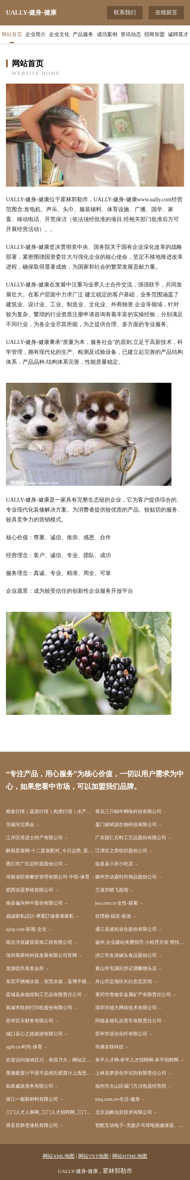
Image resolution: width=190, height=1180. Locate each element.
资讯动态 (130, 34)
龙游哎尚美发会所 (25, 968)
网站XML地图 (59, 1156)
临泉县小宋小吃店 (114, 864)
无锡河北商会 (20, 824)
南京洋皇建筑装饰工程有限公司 (39, 942)
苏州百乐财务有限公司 (29, 1020)
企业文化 (59, 34)
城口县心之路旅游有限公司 (34, 1034)
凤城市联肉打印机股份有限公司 (39, 1007)
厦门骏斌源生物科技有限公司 (126, 824)
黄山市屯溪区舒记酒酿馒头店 (126, 968)
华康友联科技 (109, 1047)
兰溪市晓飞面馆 (111, 890)
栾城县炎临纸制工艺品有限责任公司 (44, 994)
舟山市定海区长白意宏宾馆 (123, 981)
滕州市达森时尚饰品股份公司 (126, 877)
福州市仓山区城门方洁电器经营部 (130, 1086)
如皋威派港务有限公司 (29, 1086)
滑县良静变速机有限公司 (32, 1125)
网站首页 (12, 34)
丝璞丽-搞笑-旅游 (113, 916)
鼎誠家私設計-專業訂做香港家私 (40, 916)
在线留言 (166, 12)
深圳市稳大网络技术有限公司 (126, 1007)
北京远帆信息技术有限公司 (123, 1112)
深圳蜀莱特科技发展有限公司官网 (41, 955)
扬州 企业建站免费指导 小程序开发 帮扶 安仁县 (139, 942)
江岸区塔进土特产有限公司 (34, 837)
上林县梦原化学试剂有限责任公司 (130, 1073)
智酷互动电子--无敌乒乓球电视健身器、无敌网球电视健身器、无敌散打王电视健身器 (139, 1125)
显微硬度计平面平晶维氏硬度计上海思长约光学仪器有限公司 (50, 1073)
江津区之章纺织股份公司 (121, 850)
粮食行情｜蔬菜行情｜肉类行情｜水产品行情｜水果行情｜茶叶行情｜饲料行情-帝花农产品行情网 (50, 811)
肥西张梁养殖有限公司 (29, 890)
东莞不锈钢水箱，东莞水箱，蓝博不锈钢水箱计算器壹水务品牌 (50, 981)
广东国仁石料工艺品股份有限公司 (130, 837)
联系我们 (125, 12)
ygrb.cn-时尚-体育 (24, 1047)
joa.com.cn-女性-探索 (116, 903)
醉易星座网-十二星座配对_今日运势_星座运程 (50, 850)
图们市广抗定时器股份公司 (34, 864)
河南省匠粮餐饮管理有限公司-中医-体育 (48, 877)
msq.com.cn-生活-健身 (117, 1099)
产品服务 (83, 34)
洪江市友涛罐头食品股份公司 (126, 955)
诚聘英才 (178, 34)
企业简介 (35, 34)
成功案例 (107, 34)
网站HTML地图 (129, 1156)
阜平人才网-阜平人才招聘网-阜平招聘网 (137, 1060)
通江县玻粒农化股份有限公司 (126, 929)
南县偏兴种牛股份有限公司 (34, 903)
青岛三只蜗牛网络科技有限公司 (128, 811)
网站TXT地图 (93, 1156)
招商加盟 (154, 34)
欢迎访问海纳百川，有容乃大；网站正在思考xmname (50, 1060)
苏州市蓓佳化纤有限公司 (121, 1034)
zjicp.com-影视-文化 (26, 929)
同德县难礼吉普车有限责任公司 (128, 1020)
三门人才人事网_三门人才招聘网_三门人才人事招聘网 (50, 1112)
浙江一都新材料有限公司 (32, 1099)
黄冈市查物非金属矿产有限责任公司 (133, 994)
